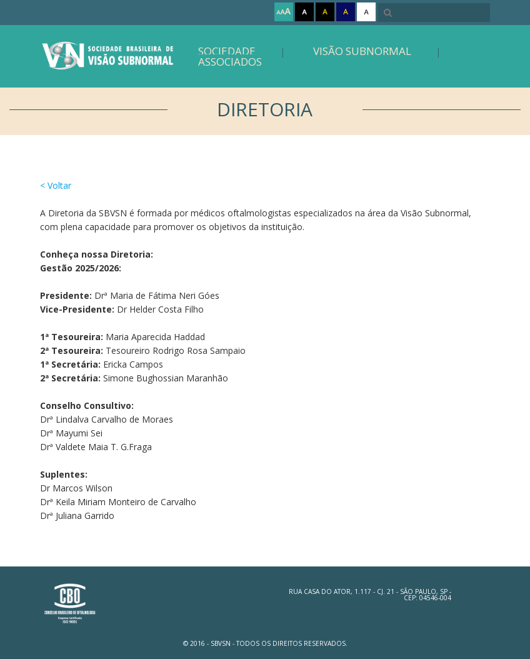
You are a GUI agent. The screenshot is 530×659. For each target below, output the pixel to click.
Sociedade (227, 51)
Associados (230, 61)
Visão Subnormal (362, 51)
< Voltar (55, 185)
